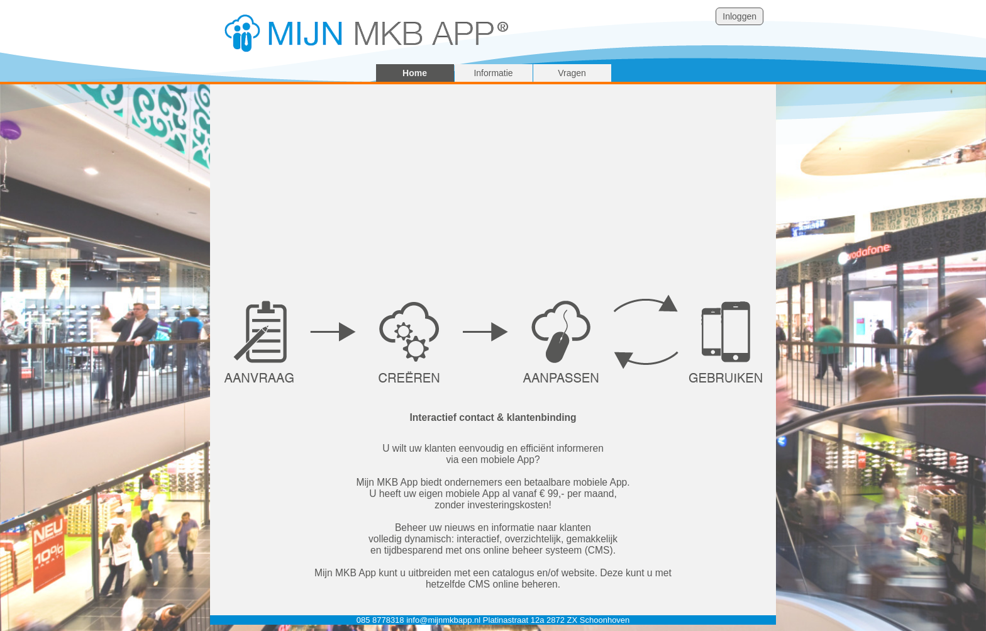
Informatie (493, 73)
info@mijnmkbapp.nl (443, 620)
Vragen (572, 73)
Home (414, 73)
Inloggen (739, 16)
